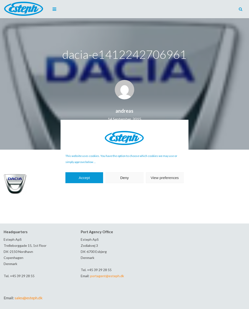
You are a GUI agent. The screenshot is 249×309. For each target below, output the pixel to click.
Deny (124, 178)
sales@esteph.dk (29, 297)
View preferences (165, 178)
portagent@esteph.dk (107, 276)
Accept (84, 178)
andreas (124, 111)
